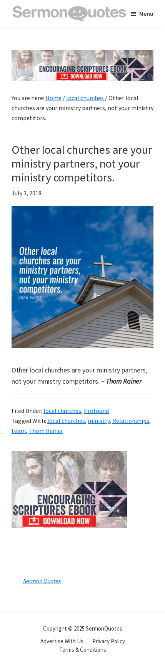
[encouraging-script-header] (82, 55)
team (19, 430)
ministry (99, 420)
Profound (96, 410)
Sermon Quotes (42, 581)
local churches (62, 410)
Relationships (130, 420)
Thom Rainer (45, 430)
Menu (146, 13)
